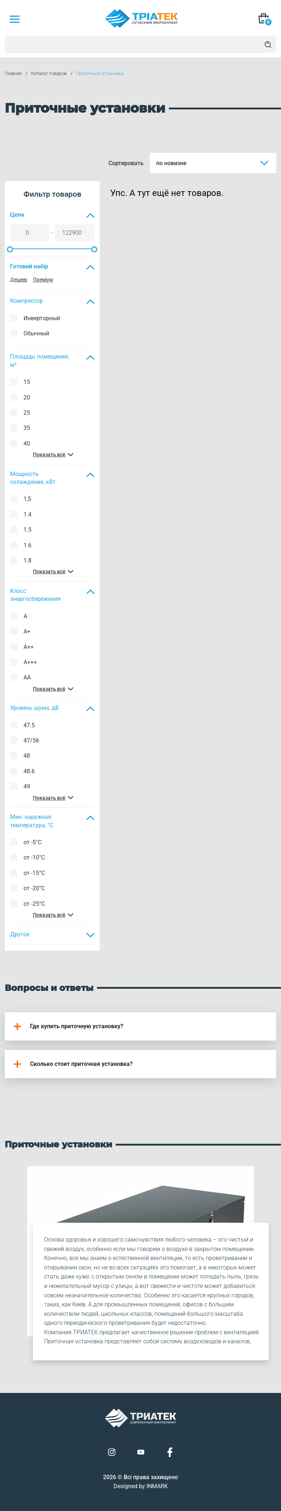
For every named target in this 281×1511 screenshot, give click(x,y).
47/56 (31, 740)
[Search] (268, 44)
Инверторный (42, 318)
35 (27, 427)
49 (27, 786)
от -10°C (34, 857)
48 (27, 755)
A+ (27, 631)
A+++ (30, 662)
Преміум (43, 279)
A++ (29, 647)
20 (27, 397)
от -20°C (34, 888)
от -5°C (33, 842)
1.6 (27, 545)
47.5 (29, 725)
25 (27, 412)
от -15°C (34, 873)
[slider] (10, 249)
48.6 (29, 771)
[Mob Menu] (14, 19)
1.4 (27, 514)
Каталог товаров (49, 73)
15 (27, 381)
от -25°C (34, 903)
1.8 (27, 560)
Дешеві (18, 279)
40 (27, 443)
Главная (13, 73)
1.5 (27, 529)
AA (27, 677)
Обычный (36, 333)
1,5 (27, 498)
